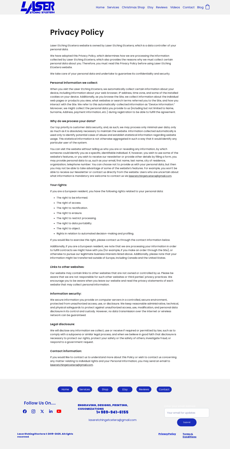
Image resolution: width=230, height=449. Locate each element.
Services (113, 7)
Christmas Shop (133, 7)
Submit (186, 422)
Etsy (150, 7)
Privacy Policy (167, 434)
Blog (200, 7)
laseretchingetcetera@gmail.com (150, 178)
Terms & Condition (189, 436)
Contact (189, 7)
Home (100, 7)
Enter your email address (180, 406)
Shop (105, 389)
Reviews (162, 7)
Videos (175, 7)
